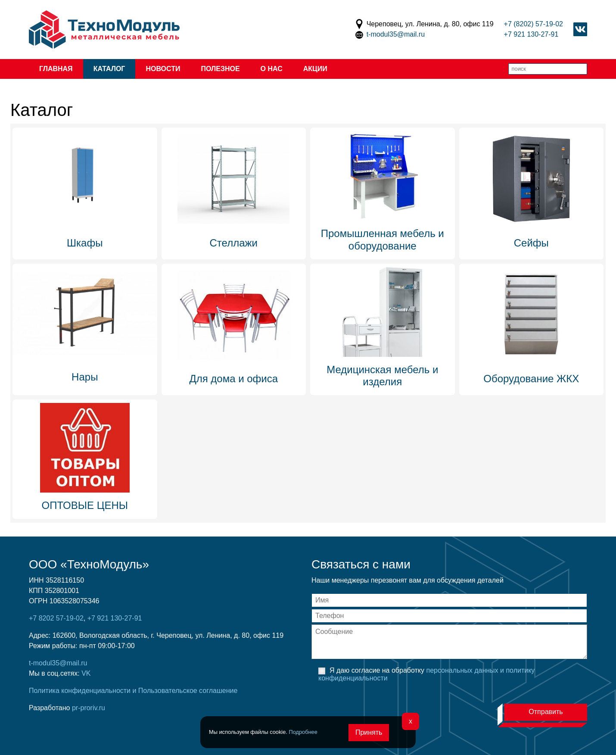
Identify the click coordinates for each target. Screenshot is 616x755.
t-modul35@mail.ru (396, 34)
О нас (272, 68)
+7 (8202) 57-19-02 (533, 24)
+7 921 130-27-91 (531, 34)
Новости (163, 68)
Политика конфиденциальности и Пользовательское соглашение (133, 690)
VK (85, 673)
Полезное (220, 68)
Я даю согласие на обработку (426, 674)
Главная (56, 68)
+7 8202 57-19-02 (56, 618)
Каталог (109, 68)
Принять (369, 732)
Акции (315, 68)
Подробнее (303, 732)
